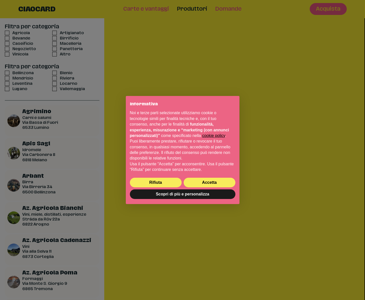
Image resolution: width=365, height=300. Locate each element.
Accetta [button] (209, 182)
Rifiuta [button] (155, 182)
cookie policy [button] (213, 135)
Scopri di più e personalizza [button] (182, 194)
